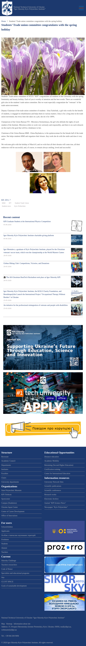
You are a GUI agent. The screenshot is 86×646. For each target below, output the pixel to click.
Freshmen (5, 540)
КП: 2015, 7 (6, 200)
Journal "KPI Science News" (55, 503)
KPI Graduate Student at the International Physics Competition (27, 221)
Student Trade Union (22, 203)
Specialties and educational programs (15, 573)
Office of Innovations (9, 516)
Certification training (52, 469)
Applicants (5, 531)
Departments (6, 465)
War (2, 577)
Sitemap (9, 624)
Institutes (4, 469)
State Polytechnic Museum (11, 490)
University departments (10, 482)
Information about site (22, 624)
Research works (50, 495)
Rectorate (5, 457)
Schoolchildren (7, 527)
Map (3, 624)
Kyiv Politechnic (20, 206)
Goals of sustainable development (14, 586)
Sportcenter (5, 499)
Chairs (3, 478)
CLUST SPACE (7, 582)
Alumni (4, 548)
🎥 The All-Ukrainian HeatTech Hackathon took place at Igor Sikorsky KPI (31, 277)
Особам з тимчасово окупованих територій (18, 535)
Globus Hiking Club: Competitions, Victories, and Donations (26, 263)
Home (3, 21)
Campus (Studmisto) (9, 503)
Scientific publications (52, 486)
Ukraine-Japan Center (9, 507)
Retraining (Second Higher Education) (58, 465)
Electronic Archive (51, 499)
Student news (6, 206)
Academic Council (8, 461)
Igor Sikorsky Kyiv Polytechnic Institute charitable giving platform (28, 235)
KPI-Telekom (6, 495)
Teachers (4, 552)
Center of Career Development (12, 511)
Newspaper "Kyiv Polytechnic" (56, 507)
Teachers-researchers (9, 565)
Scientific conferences (52, 490)
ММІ (3, 203)
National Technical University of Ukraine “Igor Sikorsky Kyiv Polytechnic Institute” (30, 8)
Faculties (4, 473)
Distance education (51, 457)
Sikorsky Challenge (8, 561)
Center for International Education (57, 473)
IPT (10, 203)
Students (4, 544)
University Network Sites (53, 482)
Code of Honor (7, 569)
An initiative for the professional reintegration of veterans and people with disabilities (35, 305)
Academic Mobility (51, 461)
